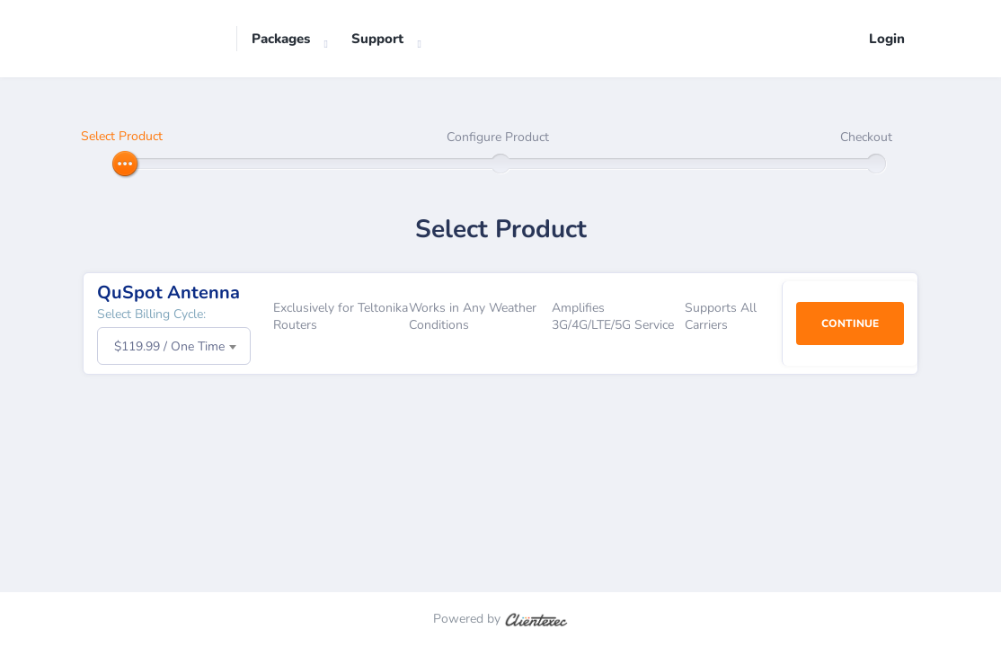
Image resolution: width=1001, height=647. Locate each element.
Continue (850, 323)
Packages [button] (281, 39)
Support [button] (377, 39)
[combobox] (174, 346)
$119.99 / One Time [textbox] (169, 346)
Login (887, 39)
